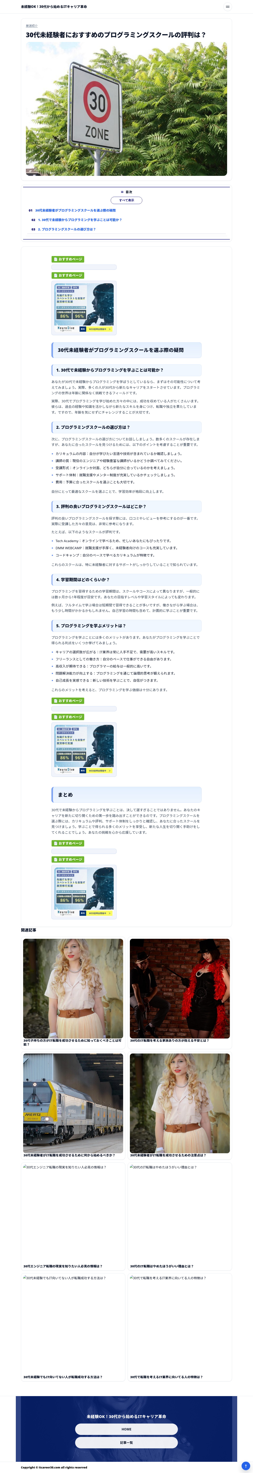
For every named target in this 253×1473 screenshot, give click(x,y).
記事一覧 (126, 1442)
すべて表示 (126, 207)
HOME (126, 1429)
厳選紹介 (32, 26)
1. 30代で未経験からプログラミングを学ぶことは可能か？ (80, 227)
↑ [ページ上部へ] (246, 1466)
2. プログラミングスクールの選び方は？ (67, 236)
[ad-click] (84, 270)
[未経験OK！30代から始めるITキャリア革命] (54, 7)
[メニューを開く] (227, 6)
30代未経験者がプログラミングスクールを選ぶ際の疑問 (75, 217)
